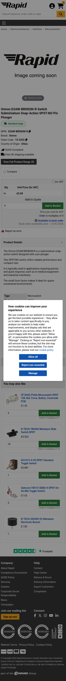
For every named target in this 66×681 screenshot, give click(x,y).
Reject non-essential (33, 365)
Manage (33, 373)
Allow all (33, 357)
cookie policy (46, 350)
